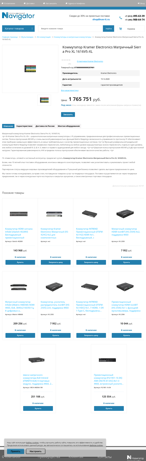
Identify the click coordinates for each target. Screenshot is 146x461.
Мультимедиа (27, 37)
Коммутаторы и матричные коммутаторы (72, 37)
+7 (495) (135, 19)
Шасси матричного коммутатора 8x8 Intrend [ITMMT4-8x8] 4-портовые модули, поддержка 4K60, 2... (38, 379)
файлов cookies (96, 445)
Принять (15, 451)
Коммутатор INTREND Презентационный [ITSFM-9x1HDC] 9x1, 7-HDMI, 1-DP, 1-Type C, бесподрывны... (90, 306)
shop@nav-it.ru (101, 19)
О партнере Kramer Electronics (90, 61)
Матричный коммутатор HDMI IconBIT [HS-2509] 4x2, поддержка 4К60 (126, 231)
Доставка (30, 3)
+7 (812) (135, 16)
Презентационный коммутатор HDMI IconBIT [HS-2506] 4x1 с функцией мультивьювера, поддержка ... (126, 306)
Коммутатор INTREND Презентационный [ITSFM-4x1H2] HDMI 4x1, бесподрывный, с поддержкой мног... (89, 233)
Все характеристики (69, 90)
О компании (9, 3)
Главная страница (10, 37)
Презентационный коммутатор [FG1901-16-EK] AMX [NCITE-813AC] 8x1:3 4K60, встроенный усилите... (108, 379)
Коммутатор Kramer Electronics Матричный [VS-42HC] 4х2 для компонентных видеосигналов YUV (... (55, 233)
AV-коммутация (44, 37)
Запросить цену (56, 262)
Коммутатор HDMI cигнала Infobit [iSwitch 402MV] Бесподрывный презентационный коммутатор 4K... (18, 233)
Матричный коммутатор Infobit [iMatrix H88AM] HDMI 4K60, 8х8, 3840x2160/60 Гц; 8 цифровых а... (20, 306)
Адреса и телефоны (76, 3)
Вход (142, 3)
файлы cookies (32, 442)
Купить (20, 262)
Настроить (36, 451)
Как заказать (51, 3)
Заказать (68, 114)
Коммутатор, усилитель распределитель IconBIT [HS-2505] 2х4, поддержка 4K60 (55, 304)
